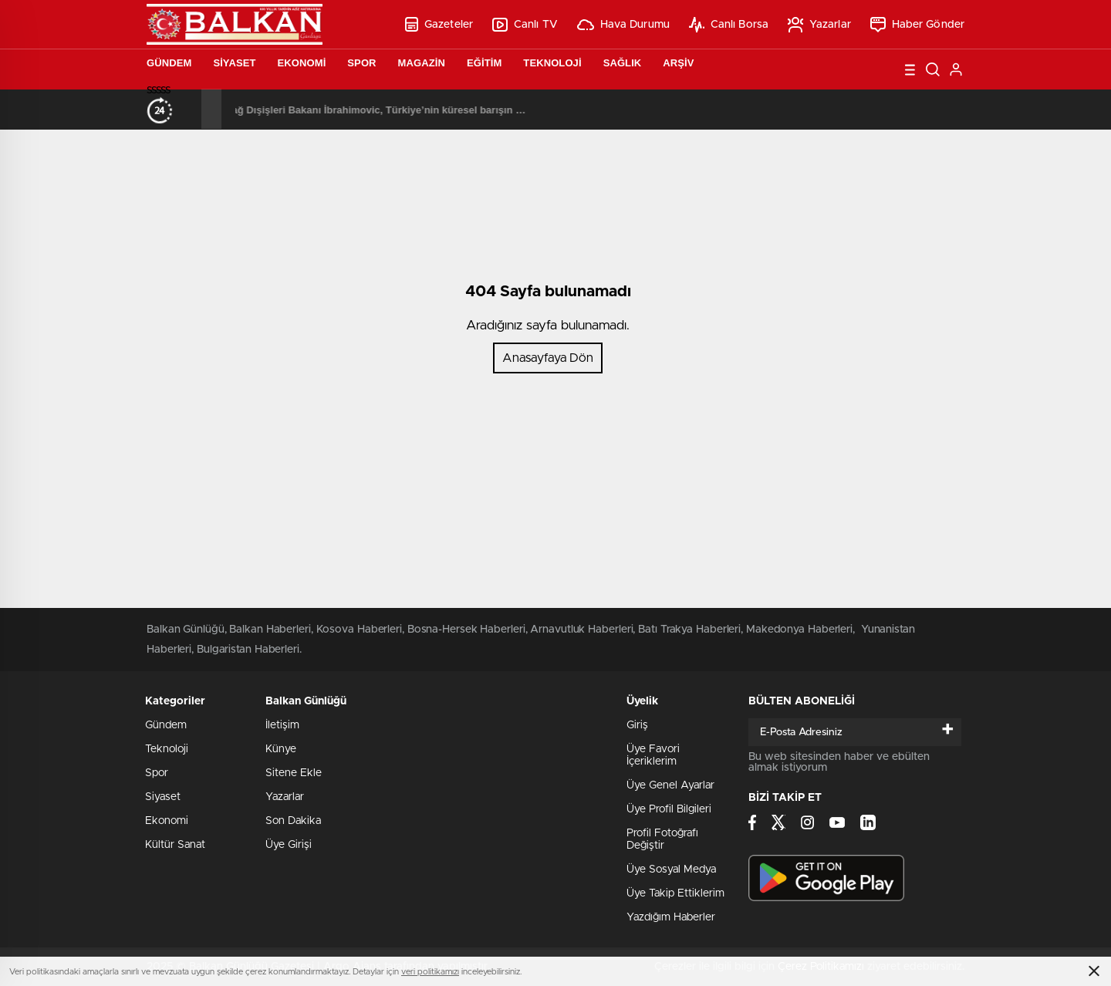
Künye (280, 749)
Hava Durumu (623, 24)
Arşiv (678, 63)
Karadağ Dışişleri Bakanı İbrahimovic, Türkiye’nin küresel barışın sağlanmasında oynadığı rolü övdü (440, 110)
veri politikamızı (430, 971)
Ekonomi (302, 63)
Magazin (421, 63)
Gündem (169, 63)
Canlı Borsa (728, 24)
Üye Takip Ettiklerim (675, 893)
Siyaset (234, 63)
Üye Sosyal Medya (671, 869)
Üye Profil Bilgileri (668, 809)
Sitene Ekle (293, 773)
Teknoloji (552, 63)
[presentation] (191, 109)
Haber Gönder (917, 24)
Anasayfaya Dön (547, 358)
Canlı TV (525, 25)
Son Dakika (293, 820)
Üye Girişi (288, 844)
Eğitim (484, 63)
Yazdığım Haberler (670, 917)
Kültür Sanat (175, 844)
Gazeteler (439, 24)
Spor (361, 63)
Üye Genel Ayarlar (670, 785)
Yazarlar (819, 24)
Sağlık (622, 63)
